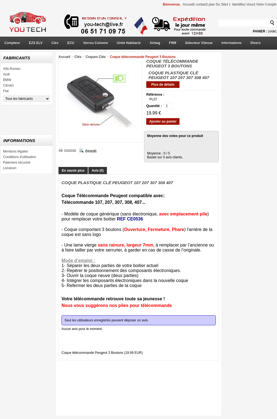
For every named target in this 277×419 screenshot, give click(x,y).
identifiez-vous (243, 4)
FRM (172, 43)
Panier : (260, 31)
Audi (6, 74)
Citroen (8, 85)
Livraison (9, 168)
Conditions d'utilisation (19, 157)
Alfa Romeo (11, 69)
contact (201, 4)
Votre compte (266, 4)
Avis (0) (98, 170)
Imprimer (70, 150)
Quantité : (154, 106)
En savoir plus (73, 170)
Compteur (12, 43)
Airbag (155, 43)
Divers (255, 43)
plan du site (218, 4)
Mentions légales (15, 151)
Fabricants (16, 57)
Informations (232, 43)
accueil (188, 4)
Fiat (6, 91)
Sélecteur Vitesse (199, 43)
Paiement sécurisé (16, 162)
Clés (55, 43)
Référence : (155, 95)
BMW (7, 80)
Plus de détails (163, 85)
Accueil (64, 57)
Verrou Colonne (95, 43)
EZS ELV (36, 43)
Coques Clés (96, 57)
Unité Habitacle (129, 43)
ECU (70, 43)
